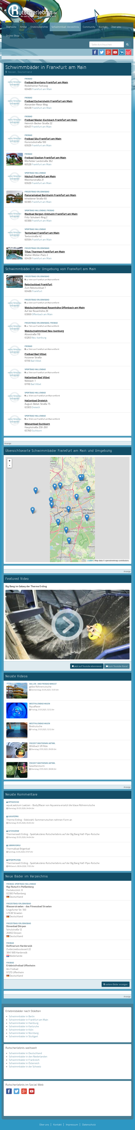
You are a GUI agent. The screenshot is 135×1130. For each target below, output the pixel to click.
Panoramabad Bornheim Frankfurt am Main (50, 195)
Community (89, 26)
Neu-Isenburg (39, 337)
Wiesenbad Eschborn (37, 423)
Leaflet (90, 560)
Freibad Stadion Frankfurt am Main (45, 157)
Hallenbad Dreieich (36, 400)
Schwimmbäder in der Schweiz (25, 1066)
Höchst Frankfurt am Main (40, 176)
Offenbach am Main (42, 314)
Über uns (116, 26)
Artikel (23, 26)
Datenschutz (89, 1124)
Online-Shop (12, 35)
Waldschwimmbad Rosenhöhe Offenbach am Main (55, 307)
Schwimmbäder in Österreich (24, 1063)
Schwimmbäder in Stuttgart (23, 1036)
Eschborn (37, 430)
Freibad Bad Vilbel (35, 354)
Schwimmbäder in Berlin (22, 1016)
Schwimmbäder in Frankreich (24, 1059)
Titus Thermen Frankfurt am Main (45, 251)
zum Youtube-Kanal (117, 666)
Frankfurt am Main (42, 89)
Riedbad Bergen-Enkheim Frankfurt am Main (51, 213)
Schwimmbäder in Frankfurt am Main (28, 1019)
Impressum (72, 1124)
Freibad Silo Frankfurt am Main (43, 138)
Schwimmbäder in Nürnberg (23, 1033)
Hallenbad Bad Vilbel (37, 377)
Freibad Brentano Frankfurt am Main (46, 82)
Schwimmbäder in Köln (21, 1029)
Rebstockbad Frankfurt (38, 284)
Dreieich (36, 407)
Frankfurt (37, 291)
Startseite (11, 26)
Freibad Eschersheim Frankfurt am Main (48, 101)
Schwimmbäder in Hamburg (23, 1023)
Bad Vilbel (36, 360)
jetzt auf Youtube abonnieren (87, 666)
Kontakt (103, 26)
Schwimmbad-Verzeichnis (65, 26)
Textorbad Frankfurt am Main (42, 232)
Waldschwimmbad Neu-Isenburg (44, 330)
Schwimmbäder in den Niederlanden (28, 1056)
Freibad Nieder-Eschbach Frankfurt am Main (51, 119)
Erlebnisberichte (39, 26)
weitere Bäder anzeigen (116, 984)
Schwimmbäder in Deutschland (25, 1053)
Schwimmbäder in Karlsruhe (24, 1026)
